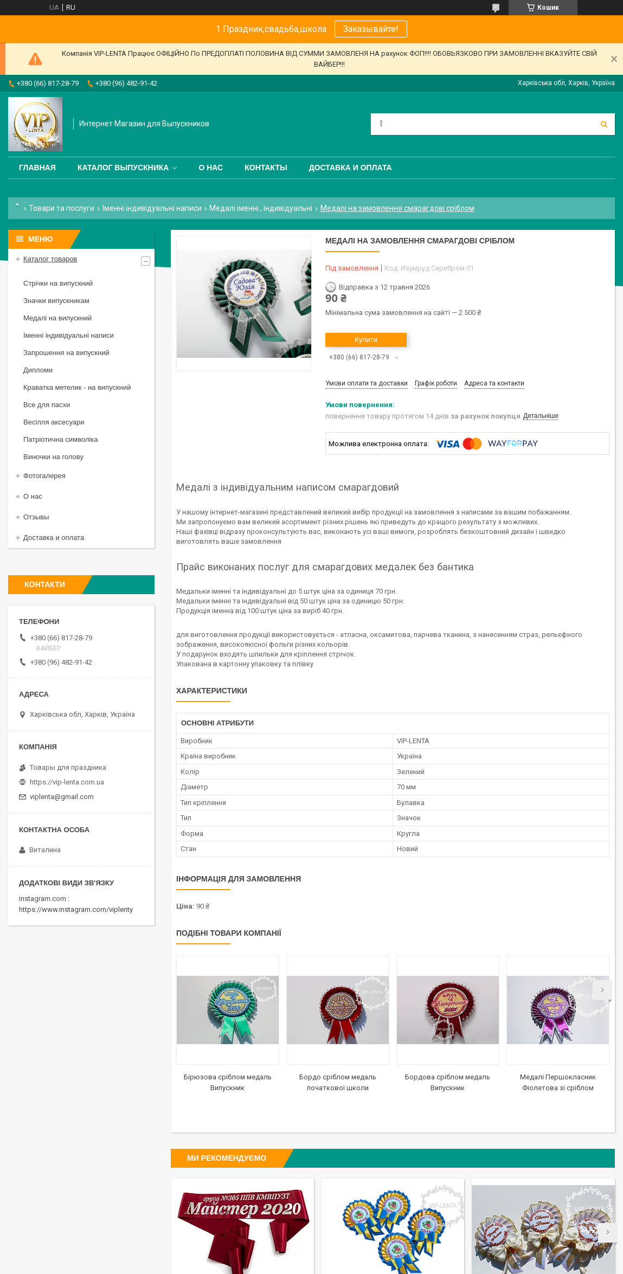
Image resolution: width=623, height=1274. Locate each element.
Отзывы (36, 517)
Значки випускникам (56, 301)
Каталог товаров (50, 259)
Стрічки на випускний (58, 283)
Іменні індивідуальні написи (152, 208)
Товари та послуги (61, 208)
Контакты (266, 167)
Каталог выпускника (123, 167)
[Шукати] (604, 124)
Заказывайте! (371, 29)
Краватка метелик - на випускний (77, 387)
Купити (366, 340)
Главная (37, 167)
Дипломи (38, 370)
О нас (210, 167)
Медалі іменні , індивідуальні (260, 208)
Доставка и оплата (350, 167)
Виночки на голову (53, 457)
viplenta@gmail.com (62, 797)
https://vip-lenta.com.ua (67, 782)
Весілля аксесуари (53, 422)
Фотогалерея (44, 476)
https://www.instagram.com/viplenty (76, 909)
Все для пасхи (46, 405)
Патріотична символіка (60, 439)
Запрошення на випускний (66, 353)
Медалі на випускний (57, 318)
